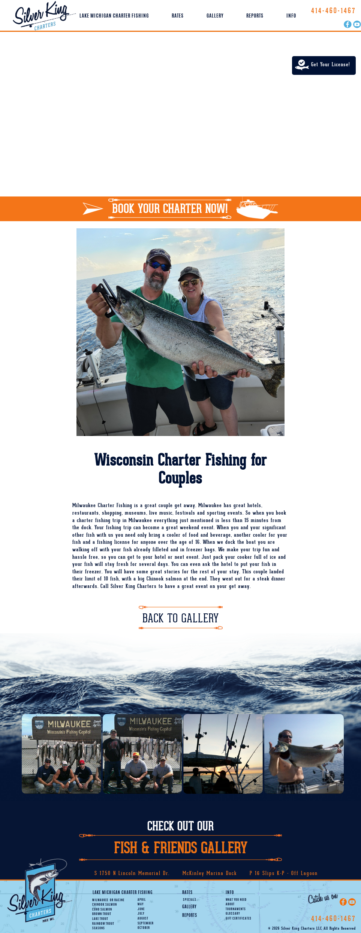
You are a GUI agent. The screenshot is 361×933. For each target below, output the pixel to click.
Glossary (233, 913)
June (141, 909)
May (141, 904)
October (144, 928)
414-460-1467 (333, 10)
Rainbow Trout (103, 924)
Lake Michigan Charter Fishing (114, 16)
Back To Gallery (180, 618)
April (142, 900)
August (143, 918)
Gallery (215, 16)
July (141, 913)
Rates (178, 16)
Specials (189, 900)
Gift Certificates (239, 918)
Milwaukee (100, 900)
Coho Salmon (102, 909)
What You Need (236, 900)
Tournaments (236, 909)
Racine (117, 900)
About (230, 904)
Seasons (98, 928)
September (146, 923)
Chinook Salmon (104, 904)
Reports (255, 16)
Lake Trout (100, 919)
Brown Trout (101, 914)
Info (291, 16)
